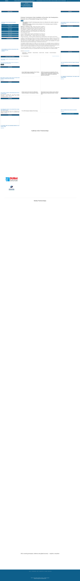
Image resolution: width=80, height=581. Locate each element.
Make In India (34, 9)
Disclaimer (45, 571)
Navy (18, 9)
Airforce (21, 9)
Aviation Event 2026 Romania (27, 6)
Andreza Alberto (29, 52)
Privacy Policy (50, 571)
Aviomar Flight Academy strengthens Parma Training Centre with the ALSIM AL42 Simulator (30, 73)
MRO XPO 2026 (10, 28)
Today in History (10, 32)
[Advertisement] (40, 561)
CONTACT (38, 571)
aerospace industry (24, 52)
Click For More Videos (70, 113)
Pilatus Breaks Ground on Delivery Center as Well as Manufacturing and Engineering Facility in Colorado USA (50, 93)
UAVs (31, 9)
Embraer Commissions (35, 52)
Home (14, 9)
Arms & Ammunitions (47, 9)
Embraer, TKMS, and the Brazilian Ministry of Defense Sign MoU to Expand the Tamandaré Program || (21, 0)
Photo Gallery (10, 29)
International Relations (54, 9)
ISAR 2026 (26, 3)
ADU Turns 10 (10, 34)
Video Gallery (10, 30)
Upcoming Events (62, 9)
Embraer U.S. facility (41, 52)
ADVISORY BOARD (34, 571)
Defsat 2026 (10, 26)
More (66, 9)
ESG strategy (46, 52)
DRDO (59, 9)
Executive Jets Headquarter (53, 52)
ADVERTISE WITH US (41, 571)
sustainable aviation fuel (25, 53)
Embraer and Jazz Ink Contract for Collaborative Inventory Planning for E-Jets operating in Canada (30, 92)
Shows (24, 9)
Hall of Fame (38, 9)
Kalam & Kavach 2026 (27, 4)
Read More (3, 23)
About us (30, 571)
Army (15, 9)
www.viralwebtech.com (43, 578)
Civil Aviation (27, 9)
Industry (42, 9)
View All (2, 64)
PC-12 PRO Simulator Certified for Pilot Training (30, 110)
